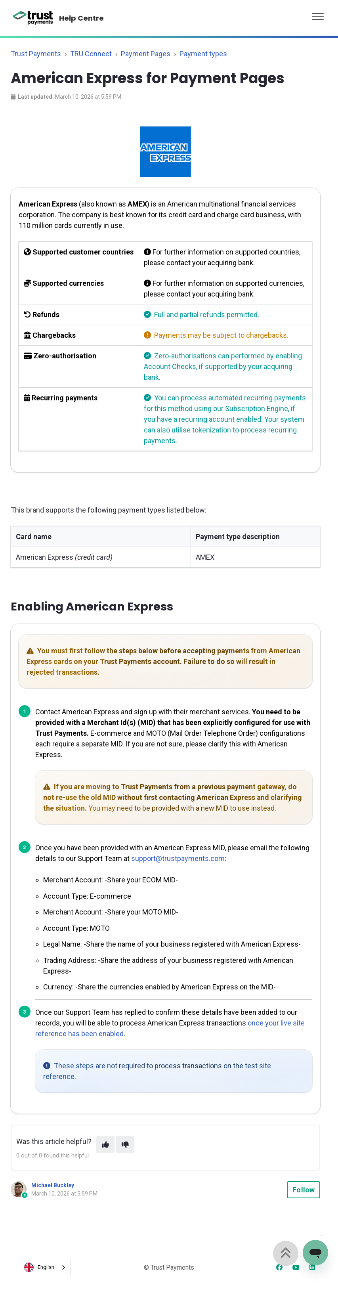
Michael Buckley (52, 1185)
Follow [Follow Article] (303, 1190)
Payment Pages (145, 54)
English (39, 1267)
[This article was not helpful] (125, 1144)
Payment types (203, 54)
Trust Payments (36, 54)
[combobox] (45, 1267)
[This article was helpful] (105, 1144)
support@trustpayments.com (178, 858)
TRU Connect (91, 54)
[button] (317, 14)
